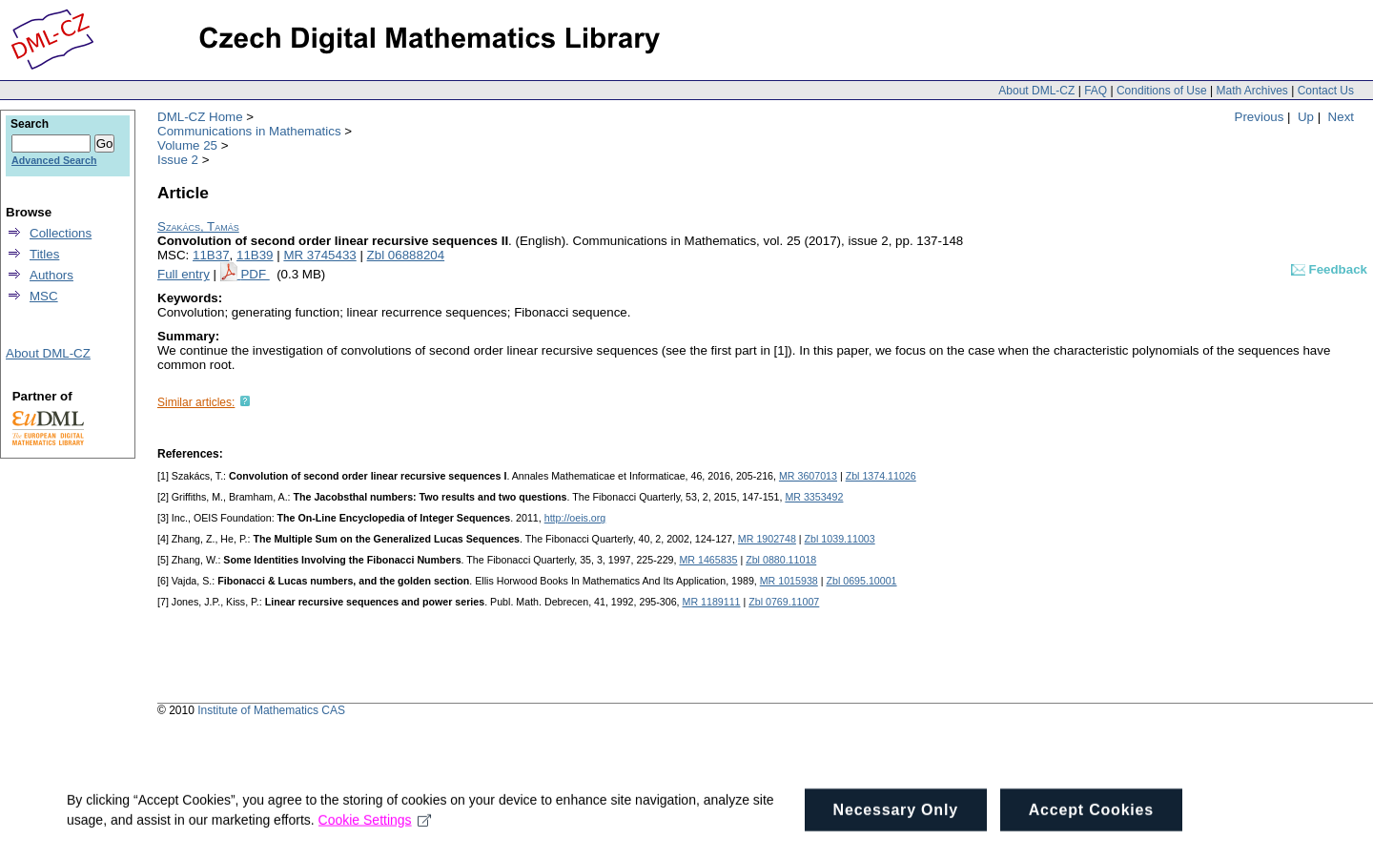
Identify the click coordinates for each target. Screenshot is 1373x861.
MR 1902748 (767, 538)
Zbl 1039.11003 (840, 538)
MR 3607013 (808, 476)
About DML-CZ (1036, 90)
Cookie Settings (375, 834)
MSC (44, 296)
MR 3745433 (319, 255)
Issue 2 (177, 160)
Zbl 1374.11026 (881, 476)
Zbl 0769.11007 (783, 601)
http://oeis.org (575, 517)
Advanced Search (53, 160)
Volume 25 (187, 145)
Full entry (183, 274)
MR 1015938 (789, 580)
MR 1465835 (708, 559)
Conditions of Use (1162, 90)
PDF (254, 274)
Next (1341, 117)
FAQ (1095, 90)
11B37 (211, 255)
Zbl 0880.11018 (781, 559)
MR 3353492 (814, 496)
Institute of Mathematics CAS (271, 710)
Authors (51, 275)
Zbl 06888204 (406, 255)
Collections (61, 233)
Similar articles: (196, 402)
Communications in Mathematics (249, 131)
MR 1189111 (712, 601)
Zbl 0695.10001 (861, 580)
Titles (44, 254)
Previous (1259, 117)
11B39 (255, 255)
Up (1306, 117)
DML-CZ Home (200, 117)
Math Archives (1251, 90)
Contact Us (1326, 90)
